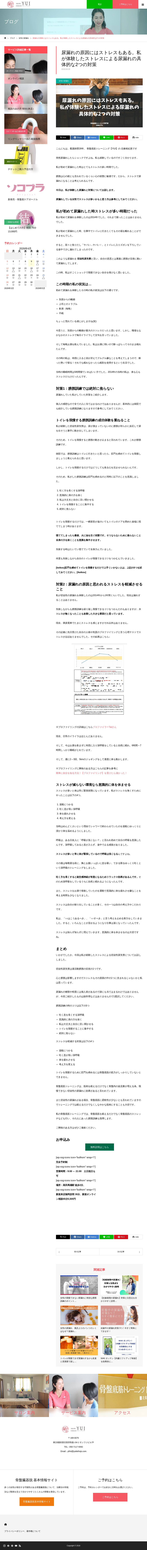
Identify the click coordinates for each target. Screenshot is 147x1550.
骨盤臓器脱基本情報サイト (37, 1501)
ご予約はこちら (110, 1497)
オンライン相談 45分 (14, 71)
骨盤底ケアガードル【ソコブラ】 (19, 192)
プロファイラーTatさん (104, 727)
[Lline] (106, 137)
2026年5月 (40, 288)
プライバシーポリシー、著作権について (22, 1531)
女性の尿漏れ (64, 81)
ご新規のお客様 (12, 222)
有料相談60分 (12, 101)
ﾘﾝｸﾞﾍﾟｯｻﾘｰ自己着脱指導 (15, 131)
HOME (5, 1524)
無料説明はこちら (99, 1147)
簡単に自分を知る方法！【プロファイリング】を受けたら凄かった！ (91, 773)
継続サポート (12, 162)
